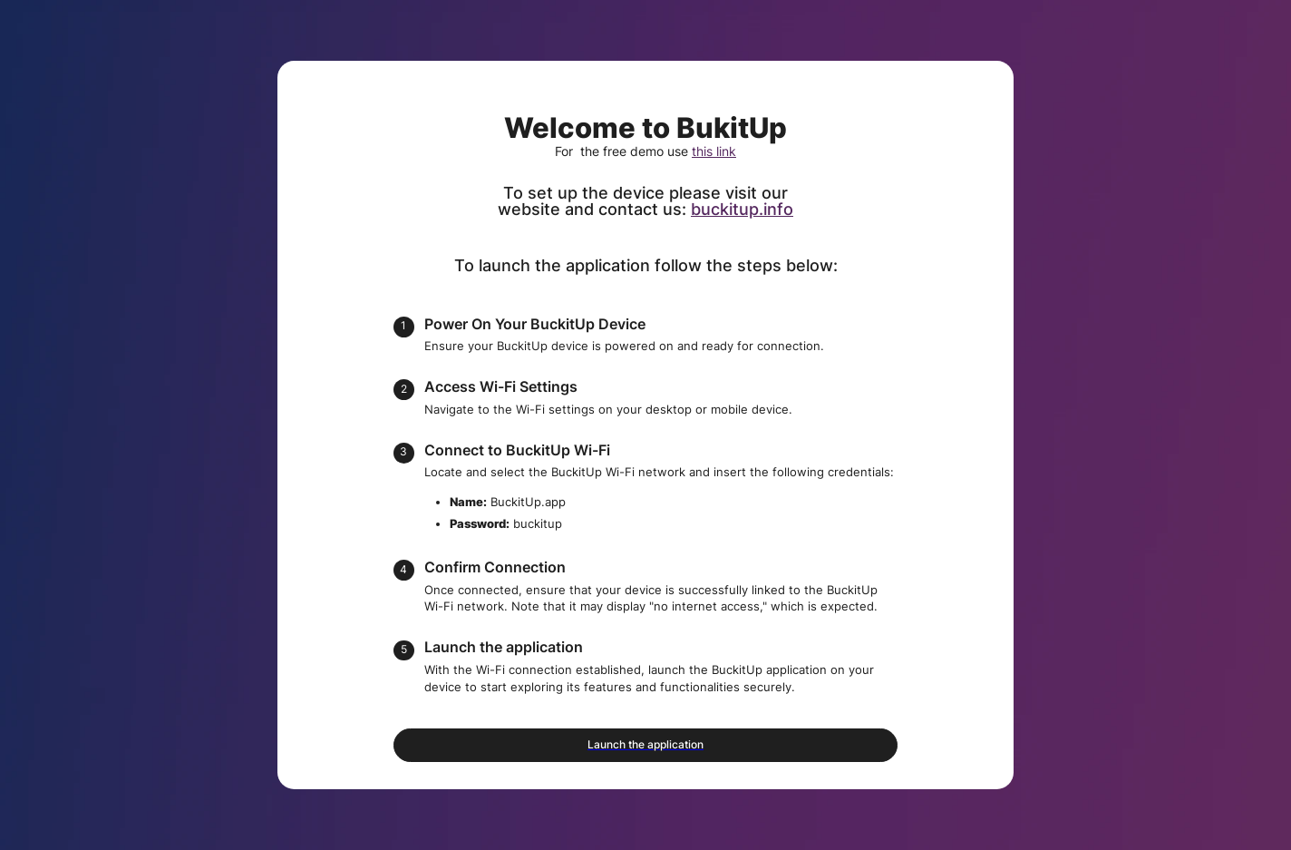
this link (714, 151)
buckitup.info (742, 209)
